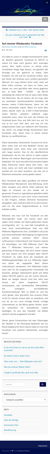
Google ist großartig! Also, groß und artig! (21, 372)
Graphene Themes (23, 451)
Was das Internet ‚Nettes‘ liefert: (17, 367)
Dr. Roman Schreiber (11, 19)
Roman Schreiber (11, 47)
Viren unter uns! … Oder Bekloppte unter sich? (23, 361)
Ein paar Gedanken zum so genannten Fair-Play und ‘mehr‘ (25, 36)
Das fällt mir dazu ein (29, 47)
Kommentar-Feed (11, 425)
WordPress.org (10, 430)
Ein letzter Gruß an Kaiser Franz (17, 356)
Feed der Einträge (11, 420)
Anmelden (8, 415)
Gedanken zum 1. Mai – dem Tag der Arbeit (26, 30)
